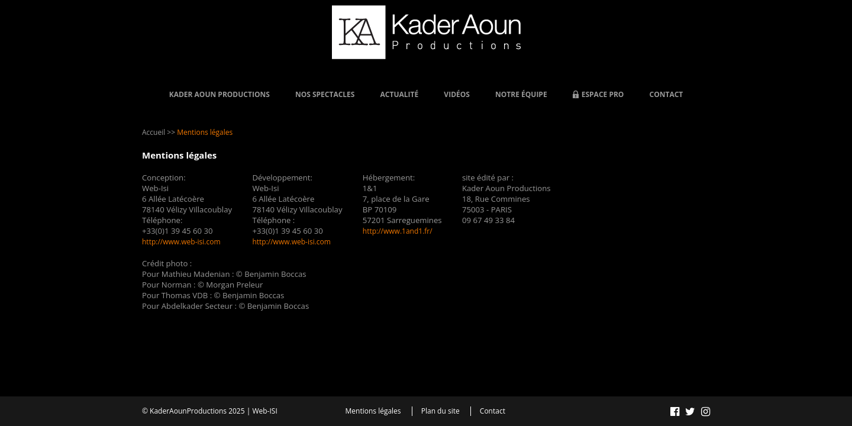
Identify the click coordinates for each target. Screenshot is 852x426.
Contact (666, 94)
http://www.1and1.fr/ (398, 231)
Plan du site (440, 411)
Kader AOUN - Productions (426, 32)
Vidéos (457, 94)
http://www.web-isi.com (181, 242)
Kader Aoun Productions (219, 94)
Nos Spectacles (325, 94)
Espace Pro (603, 94)
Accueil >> (158, 132)
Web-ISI (264, 411)
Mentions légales (373, 411)
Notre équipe (521, 94)
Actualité (399, 94)
